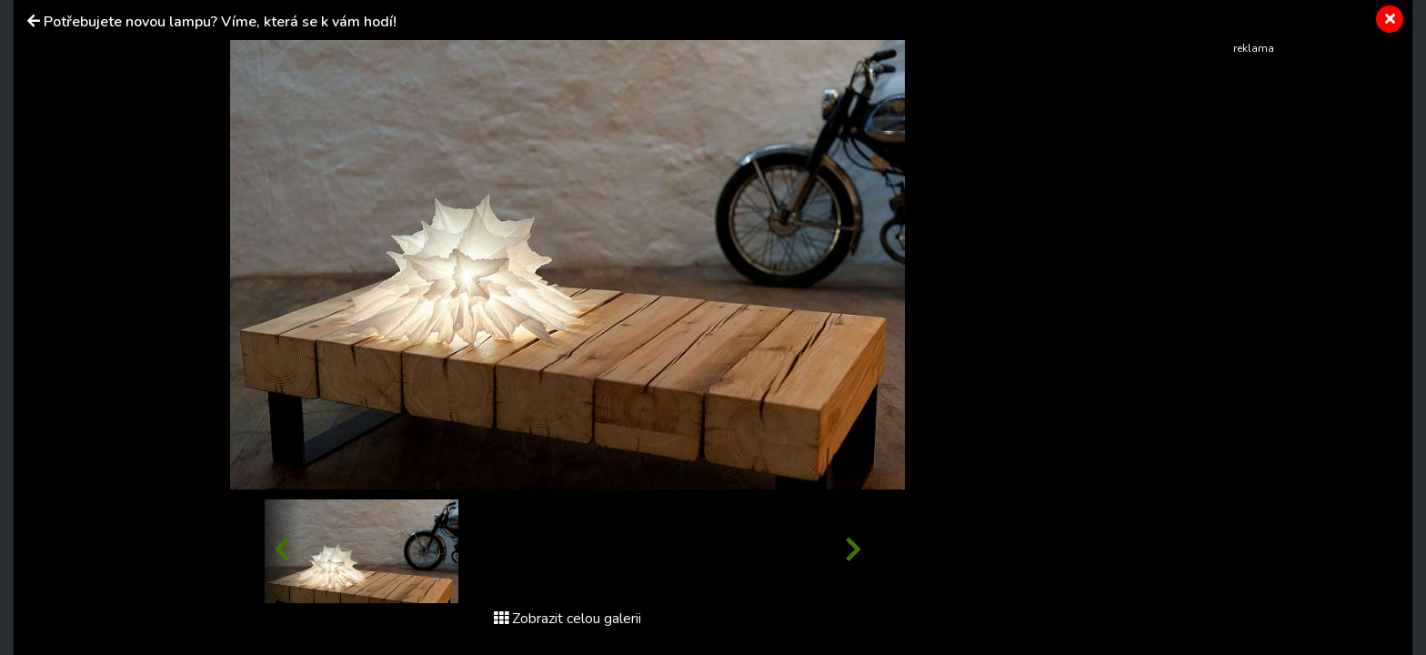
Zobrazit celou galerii (567, 619)
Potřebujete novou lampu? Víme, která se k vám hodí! (220, 22)
